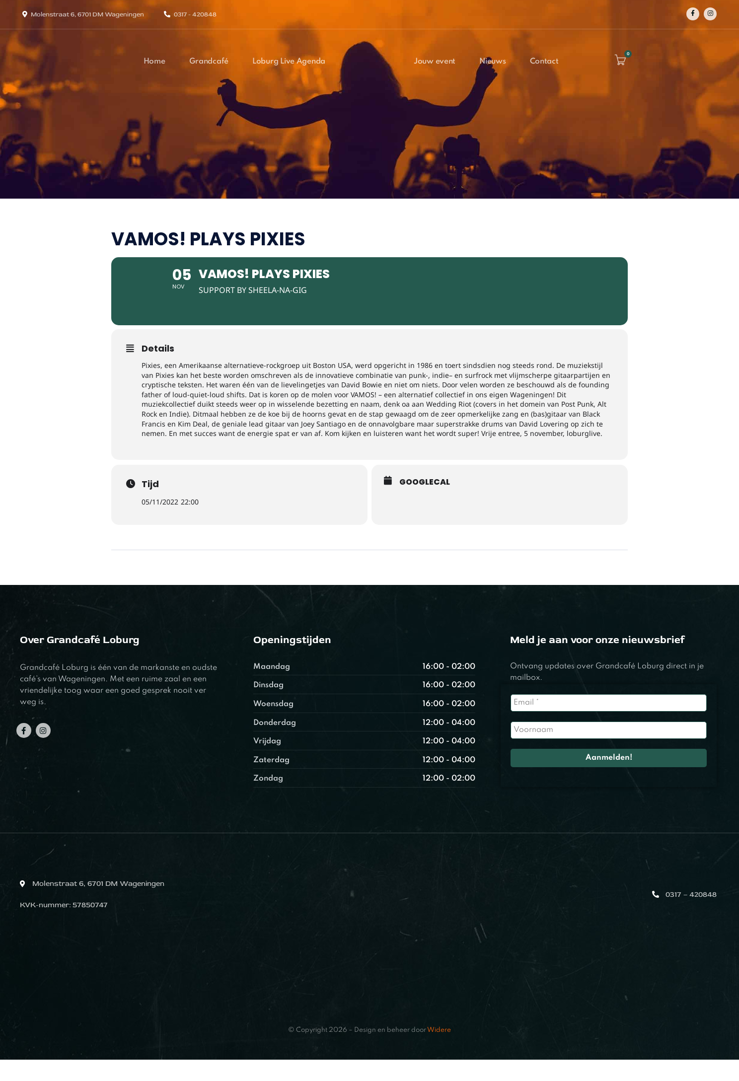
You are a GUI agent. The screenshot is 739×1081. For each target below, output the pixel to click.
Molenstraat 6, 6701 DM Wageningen (87, 14)
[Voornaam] (609, 751)
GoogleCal (424, 503)
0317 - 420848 (195, 14)
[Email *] (609, 724)
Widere (439, 1051)
